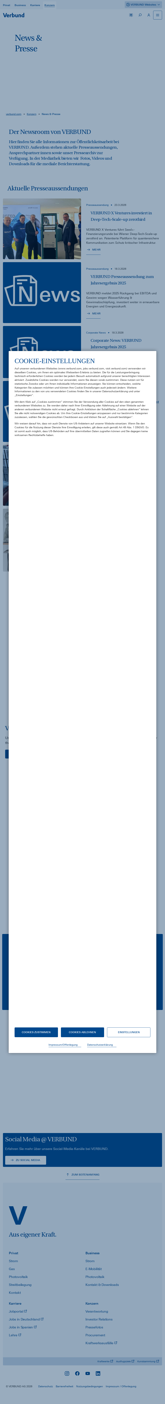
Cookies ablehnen (82, 1032)
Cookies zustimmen (36, 1032)
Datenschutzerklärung (100, 1044)
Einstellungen (129, 1032)
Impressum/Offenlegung (63, 1044)
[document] (82, 689)
